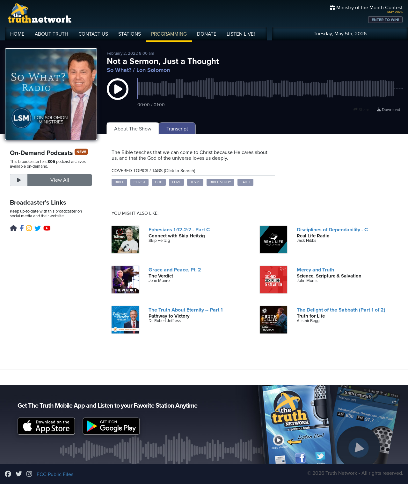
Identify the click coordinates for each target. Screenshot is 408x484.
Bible (119, 182)
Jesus (195, 182)
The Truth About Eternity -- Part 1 (186, 310)
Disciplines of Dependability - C (332, 230)
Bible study (220, 182)
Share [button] (361, 109)
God (159, 182)
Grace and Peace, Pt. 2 (175, 270)
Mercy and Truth (315, 270)
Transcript (177, 129)
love (176, 182)
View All (59, 180)
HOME (17, 34)
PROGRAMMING (169, 34)
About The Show (132, 129)
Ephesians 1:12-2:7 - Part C (179, 230)
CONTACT (93, 34)
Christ (139, 182)
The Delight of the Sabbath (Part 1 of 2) (341, 310)
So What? (119, 70)
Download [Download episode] (388, 109)
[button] (117, 95)
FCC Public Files (55, 474)
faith (245, 182)
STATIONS (129, 34)
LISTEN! (241, 34)
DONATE (206, 34)
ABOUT (51, 34)
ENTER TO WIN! (385, 20)
